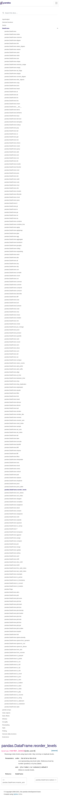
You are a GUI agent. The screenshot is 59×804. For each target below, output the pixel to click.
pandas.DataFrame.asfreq (12, 553)
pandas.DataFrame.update (13, 550)
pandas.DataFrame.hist (12, 634)
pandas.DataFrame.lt (11, 203)
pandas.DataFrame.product (13, 333)
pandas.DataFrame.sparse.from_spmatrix (17, 640)
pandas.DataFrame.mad (12, 309)
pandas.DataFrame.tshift (12, 565)
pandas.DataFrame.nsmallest (13, 501)
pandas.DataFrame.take (12, 438)
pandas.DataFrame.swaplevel (14, 505)
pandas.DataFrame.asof (12, 556)
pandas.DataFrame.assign (12, 538)
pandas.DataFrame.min (12, 321)
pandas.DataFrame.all (11, 260)
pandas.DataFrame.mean (12, 315)
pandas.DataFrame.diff (11, 296)
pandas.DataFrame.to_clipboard (14, 701)
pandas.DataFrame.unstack (13, 511)
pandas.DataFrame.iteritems (13, 112)
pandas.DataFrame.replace (13, 477)
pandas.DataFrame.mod (12, 170)
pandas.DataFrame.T (11, 529)
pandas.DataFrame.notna (12, 468)
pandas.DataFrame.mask (12, 146)
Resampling (5, 725)
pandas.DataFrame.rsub (12, 182)
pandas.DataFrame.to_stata (13, 688)
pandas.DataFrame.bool (12, 85)
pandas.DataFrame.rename (13, 417)
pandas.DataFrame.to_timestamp (15, 580)
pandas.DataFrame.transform (13, 242)
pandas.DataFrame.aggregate (14, 239)
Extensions (5, 737)
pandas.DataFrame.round (12, 342)
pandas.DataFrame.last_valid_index (15, 571)
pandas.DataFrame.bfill (12, 447)
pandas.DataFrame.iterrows (13, 119)
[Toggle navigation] (56, 3)
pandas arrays (6, 710)
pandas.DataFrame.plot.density (14, 610)
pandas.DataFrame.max (12, 312)
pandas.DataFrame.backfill (13, 444)
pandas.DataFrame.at (11, 91)
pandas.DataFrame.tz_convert (14, 583)
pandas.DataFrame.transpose (14, 532)
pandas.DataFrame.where (12, 143)
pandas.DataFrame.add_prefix (14, 366)
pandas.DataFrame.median (13, 318)
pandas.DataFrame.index (12, 34)
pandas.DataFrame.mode (12, 324)
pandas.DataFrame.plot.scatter (14, 628)
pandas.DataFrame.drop (12, 381)
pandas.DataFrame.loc (11, 97)
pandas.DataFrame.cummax (13, 281)
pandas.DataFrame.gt (11, 206)
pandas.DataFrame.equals (13, 390)
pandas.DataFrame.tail (11, 131)
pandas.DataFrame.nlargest (13, 498)
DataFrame (5, 28)
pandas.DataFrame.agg (12, 236)
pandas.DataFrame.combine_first (15, 224)
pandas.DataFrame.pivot (12, 483)
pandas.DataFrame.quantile (13, 336)
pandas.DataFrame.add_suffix (14, 369)
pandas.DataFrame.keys (12, 116)
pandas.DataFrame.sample (13, 426)
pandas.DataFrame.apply (12, 227)
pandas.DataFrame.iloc (12, 100)
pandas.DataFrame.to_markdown (15, 704)
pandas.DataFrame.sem (12, 345)
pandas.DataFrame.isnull (12, 465)
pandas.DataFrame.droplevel (13, 480)
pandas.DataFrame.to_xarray (13, 526)
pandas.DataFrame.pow (12, 173)
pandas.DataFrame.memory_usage (15, 64)
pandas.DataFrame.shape (12, 61)
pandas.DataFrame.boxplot (13, 631)
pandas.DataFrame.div (11, 161)
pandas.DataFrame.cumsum (13, 290)
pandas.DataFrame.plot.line (13, 622)
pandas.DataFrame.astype (13, 73)
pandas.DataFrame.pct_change (14, 327)
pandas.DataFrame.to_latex (13, 685)
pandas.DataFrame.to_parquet (14, 655)
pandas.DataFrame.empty (12, 67)
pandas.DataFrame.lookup (13, 125)
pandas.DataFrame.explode (13, 520)
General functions (7, 22)
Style (3, 728)
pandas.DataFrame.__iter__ (13, 106)
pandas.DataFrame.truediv (13, 164)
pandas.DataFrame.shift (12, 559)
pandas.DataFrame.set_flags (13, 70)
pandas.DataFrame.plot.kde (13, 619)
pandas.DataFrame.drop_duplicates (15, 384)
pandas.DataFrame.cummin (13, 284)
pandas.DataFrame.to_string (13, 698)
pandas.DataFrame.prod (12, 330)
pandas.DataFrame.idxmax (13, 402)
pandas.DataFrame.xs (11, 134)
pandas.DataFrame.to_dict (13, 670)
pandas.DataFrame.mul (12, 158)
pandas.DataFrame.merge (12, 547)
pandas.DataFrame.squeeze (13, 523)
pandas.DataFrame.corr (12, 269)
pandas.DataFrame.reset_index (14, 423)
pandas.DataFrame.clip (12, 266)
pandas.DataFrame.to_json (13, 676)
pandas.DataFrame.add (12, 152)
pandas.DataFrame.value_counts (15, 363)
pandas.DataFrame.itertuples (13, 122)
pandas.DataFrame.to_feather (14, 682)
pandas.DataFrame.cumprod (13, 287)
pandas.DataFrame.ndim (12, 55)
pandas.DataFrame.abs (12, 257)
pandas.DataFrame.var (11, 357)
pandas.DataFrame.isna (12, 462)
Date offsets (6, 716)
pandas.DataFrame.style (12, 707)
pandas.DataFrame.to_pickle (13, 658)
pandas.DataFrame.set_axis (13, 429)
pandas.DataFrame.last (12, 408)
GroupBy (5, 722)
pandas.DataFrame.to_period (13, 577)
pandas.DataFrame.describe (13, 293)
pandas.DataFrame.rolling (12, 248)
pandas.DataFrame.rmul (12, 185)
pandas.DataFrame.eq (11, 218)
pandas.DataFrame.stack (12, 508)
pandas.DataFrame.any (12, 263)
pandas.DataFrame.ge (11, 212)
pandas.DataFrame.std (11, 354)
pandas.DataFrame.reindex (13, 411)
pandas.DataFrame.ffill (11, 453)
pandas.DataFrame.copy (12, 82)
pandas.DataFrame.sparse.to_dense (16, 646)
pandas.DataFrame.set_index (13, 432)
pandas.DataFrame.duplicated (14, 387)
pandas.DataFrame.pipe (12, 233)
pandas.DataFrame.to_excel (13, 673)
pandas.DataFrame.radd (12, 179)
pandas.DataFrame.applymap (13, 230)
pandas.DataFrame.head (12, 88)
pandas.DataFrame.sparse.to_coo (15, 643)
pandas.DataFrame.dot (11, 176)
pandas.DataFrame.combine (13, 221)
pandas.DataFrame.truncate (13, 441)
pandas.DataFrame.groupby (13, 245)
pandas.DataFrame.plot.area (13, 598)
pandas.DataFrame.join (12, 544)
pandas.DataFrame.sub (12, 155)
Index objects (6, 713)
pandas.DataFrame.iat (11, 94)
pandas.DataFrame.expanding (14, 251)
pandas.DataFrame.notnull (13, 471)
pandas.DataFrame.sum (12, 351)
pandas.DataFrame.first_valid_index (15, 568)
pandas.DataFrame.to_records (14, 694)
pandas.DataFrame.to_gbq (13, 691)
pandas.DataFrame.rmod (12, 197)
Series (4, 25)
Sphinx (16, 794)
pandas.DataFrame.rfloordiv (13, 194)
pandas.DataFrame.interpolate (14, 459)
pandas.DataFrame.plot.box (13, 607)
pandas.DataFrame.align (12, 372)
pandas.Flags (9, 589)
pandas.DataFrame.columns (13, 37)
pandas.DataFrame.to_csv (12, 661)
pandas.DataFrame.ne (11, 215)
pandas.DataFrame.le (11, 209)
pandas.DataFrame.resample (13, 574)
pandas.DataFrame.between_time (15, 378)
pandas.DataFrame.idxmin (12, 405)
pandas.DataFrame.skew (12, 348)
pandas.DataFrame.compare (13, 541)
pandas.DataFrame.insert (12, 103)
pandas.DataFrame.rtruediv (13, 191)
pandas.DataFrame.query (12, 149)
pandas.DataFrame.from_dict (13, 649)
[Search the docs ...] (29, 13)
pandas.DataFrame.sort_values (14, 492)
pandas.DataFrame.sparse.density (15, 637)
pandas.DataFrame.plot (12, 595)
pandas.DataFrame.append (13, 535)
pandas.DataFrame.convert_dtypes (15, 76)
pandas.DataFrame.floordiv (13, 167)
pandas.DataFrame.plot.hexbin (14, 613)
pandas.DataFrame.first (12, 396)
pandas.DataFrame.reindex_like (14, 414)
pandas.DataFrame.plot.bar (13, 601)
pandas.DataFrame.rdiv (12, 188)
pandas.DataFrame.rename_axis (14, 420)
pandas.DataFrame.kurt (12, 302)
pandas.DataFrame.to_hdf (12, 664)
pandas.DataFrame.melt (12, 517)
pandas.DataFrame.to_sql (12, 667)
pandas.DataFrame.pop (12, 128)
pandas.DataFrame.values (12, 49)
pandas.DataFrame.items (12, 109)
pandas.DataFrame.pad (12, 474)
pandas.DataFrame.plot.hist (13, 616)
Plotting (4, 731)
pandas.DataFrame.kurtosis (13, 305)
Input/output (5, 19)
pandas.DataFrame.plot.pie (13, 625)
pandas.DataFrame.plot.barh (13, 604)
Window (4, 719)
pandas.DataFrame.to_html (13, 679)
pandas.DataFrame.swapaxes (14, 514)
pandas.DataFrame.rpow (12, 200)
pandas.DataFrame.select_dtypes (15, 46)
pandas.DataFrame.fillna (12, 456)
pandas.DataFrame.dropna (13, 450)
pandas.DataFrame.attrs (12, 592)
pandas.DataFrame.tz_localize (14, 586)
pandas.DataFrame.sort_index (14, 495)
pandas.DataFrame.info (12, 43)
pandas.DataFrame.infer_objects (14, 79)
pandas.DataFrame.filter (12, 393)
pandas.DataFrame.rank (12, 339)
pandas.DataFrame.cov (12, 278)
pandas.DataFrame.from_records (15, 652)
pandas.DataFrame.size (12, 58)
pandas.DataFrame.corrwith (13, 272)
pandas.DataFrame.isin (12, 140)
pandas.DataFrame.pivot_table (14, 486)
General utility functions (9, 734)
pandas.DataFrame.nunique (13, 360)
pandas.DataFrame (10, 31)
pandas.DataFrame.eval (12, 299)
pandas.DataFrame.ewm (12, 254)
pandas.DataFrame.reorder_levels (15, 489)
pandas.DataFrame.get (11, 137)
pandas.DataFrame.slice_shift (14, 562)
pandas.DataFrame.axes (12, 52)
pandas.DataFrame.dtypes (13, 40)
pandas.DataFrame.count (12, 275)
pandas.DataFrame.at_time (13, 375)
